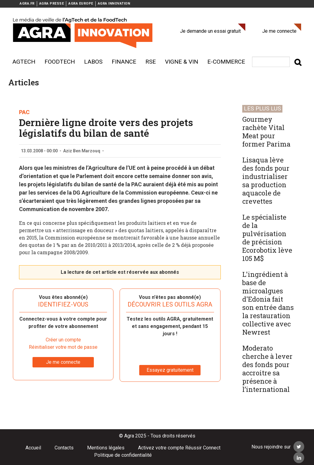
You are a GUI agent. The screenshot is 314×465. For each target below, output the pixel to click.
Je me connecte (279, 31)
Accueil (33, 448)
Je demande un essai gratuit (210, 31)
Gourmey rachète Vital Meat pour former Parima (266, 131)
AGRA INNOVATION (114, 4)
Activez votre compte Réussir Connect (179, 448)
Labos (93, 61)
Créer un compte (63, 340)
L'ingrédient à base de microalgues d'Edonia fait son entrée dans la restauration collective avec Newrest (268, 303)
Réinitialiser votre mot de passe (63, 347)
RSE (150, 61)
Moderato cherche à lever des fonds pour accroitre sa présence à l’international (267, 369)
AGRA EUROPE (80, 4)
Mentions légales (105, 448)
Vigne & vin (181, 61)
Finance (124, 61)
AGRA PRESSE (51, 4)
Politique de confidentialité (123, 455)
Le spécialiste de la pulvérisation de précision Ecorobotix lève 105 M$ (267, 238)
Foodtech (59, 61)
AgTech (23, 61)
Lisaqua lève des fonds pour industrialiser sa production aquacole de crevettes (265, 180)
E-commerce (226, 61)
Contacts (64, 448)
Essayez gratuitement (170, 370)
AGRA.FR (27, 4)
